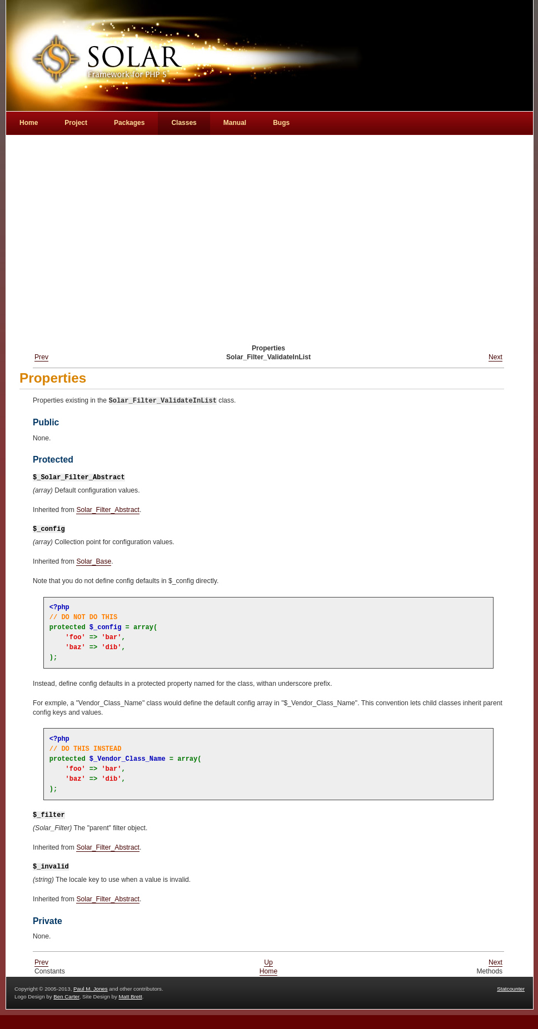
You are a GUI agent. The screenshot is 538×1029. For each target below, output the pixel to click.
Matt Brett (130, 996)
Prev (41, 357)
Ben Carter (66, 996)
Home (268, 971)
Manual (234, 123)
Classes (183, 123)
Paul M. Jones (90, 989)
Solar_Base (93, 561)
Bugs (281, 123)
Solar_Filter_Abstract (108, 510)
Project (75, 123)
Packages (129, 123)
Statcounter (511, 989)
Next (495, 357)
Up (268, 962)
